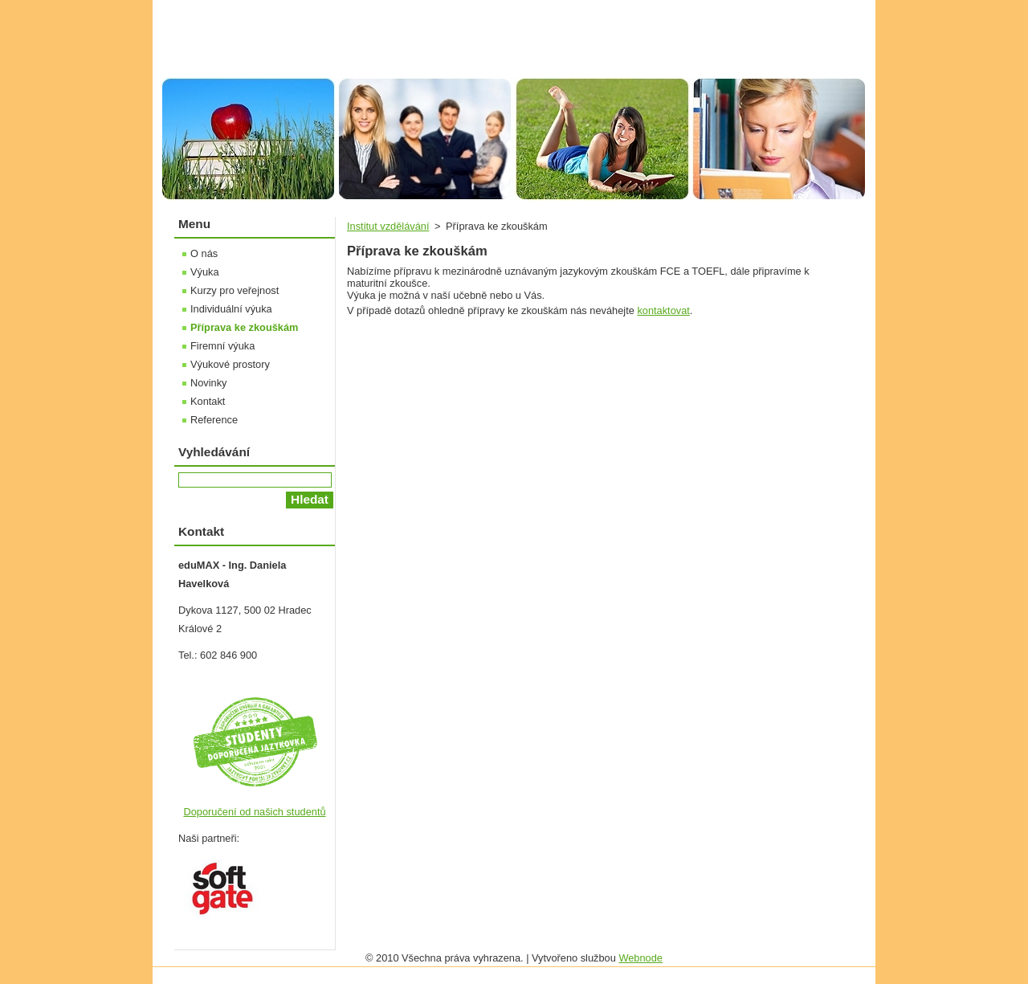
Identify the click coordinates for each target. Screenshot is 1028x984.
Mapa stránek (727, 8)
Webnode (640, 958)
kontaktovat (663, 310)
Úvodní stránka (639, 8)
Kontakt (207, 401)
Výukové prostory (230, 364)
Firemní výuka (222, 346)
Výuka (204, 272)
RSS (789, 8)
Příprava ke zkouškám (244, 327)
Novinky (208, 383)
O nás (204, 253)
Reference (214, 420)
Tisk (831, 8)
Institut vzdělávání (388, 226)
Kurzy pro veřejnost (234, 290)
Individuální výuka (231, 309)
